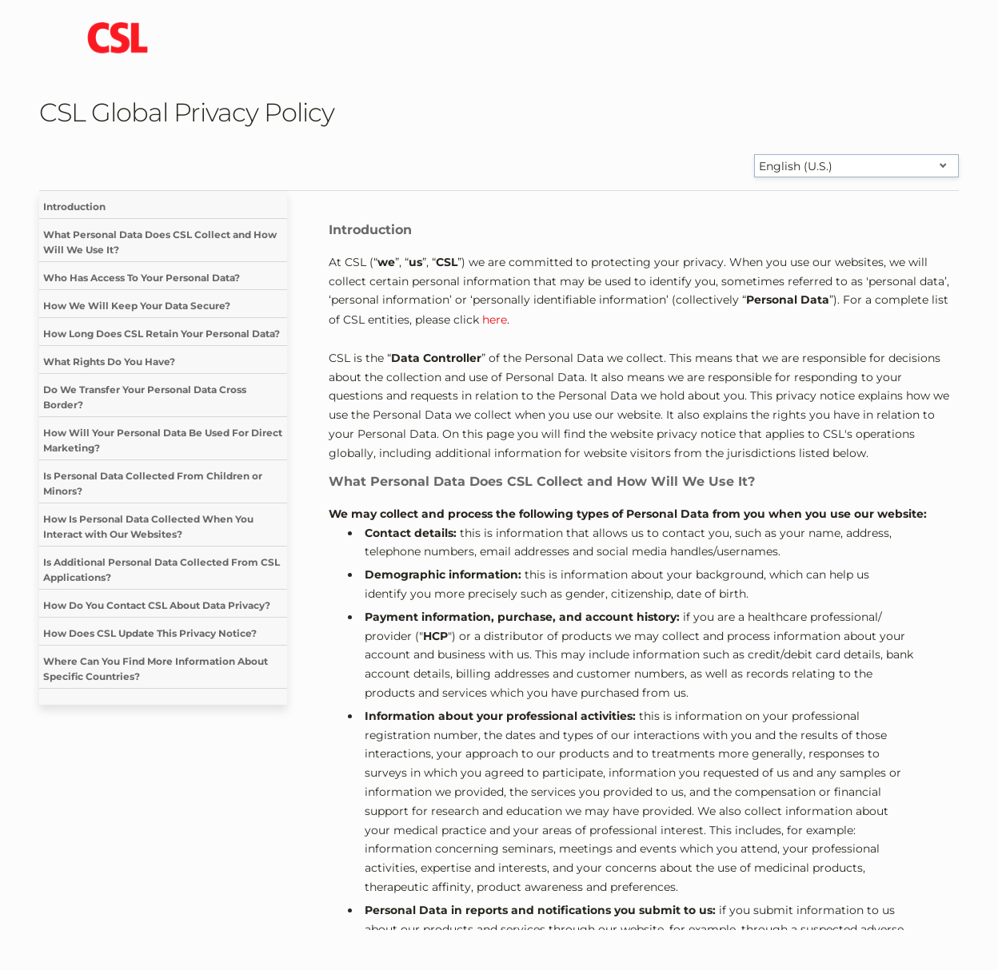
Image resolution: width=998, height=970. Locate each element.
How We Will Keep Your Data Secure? (136, 306)
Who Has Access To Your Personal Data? (141, 278)
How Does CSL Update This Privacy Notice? (150, 633)
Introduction (74, 207)
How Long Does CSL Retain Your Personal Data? (161, 334)
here (494, 319)
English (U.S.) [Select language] (795, 166)
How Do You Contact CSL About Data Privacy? (156, 605)
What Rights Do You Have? (109, 362)
